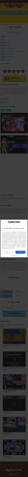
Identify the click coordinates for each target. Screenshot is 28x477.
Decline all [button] (7, 252)
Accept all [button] (20, 252)
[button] (14, 256)
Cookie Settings (5, 248)
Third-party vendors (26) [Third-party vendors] (19, 238)
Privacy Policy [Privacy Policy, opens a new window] (11, 248)
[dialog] (14, 238)
